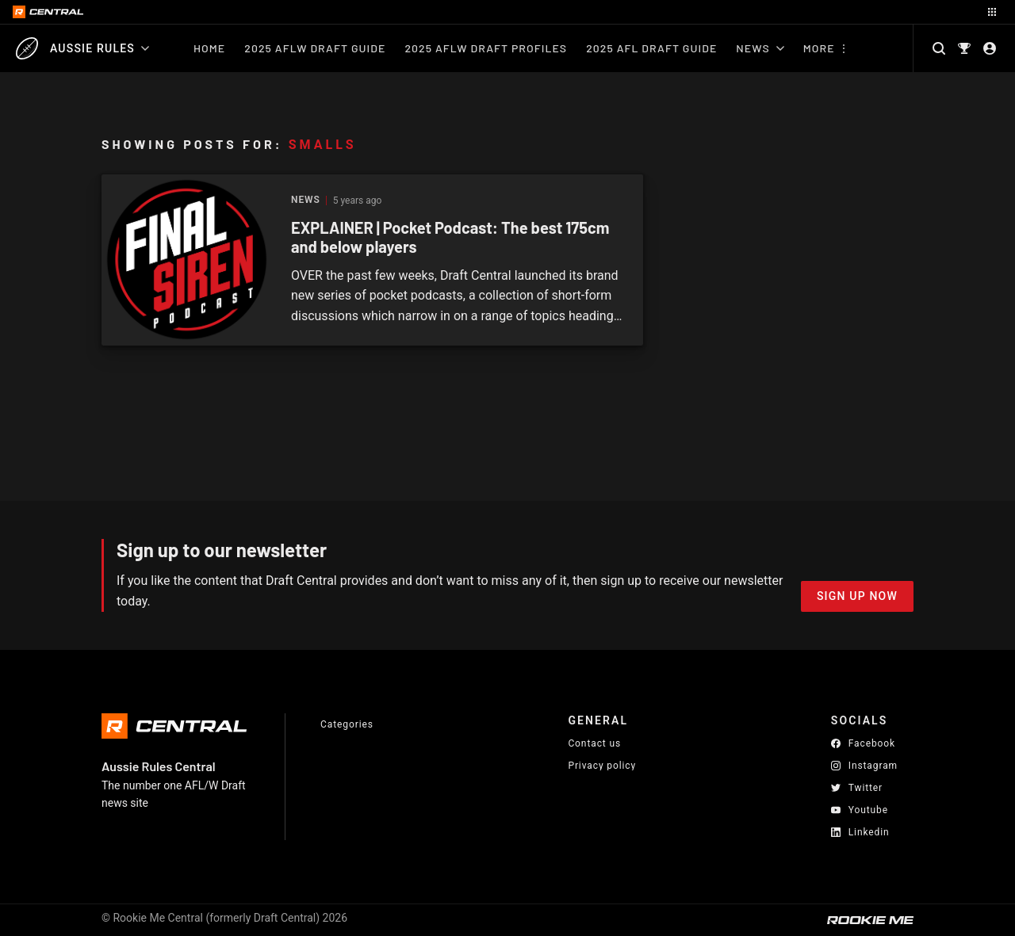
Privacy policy (602, 765)
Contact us (594, 743)
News (759, 48)
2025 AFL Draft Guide (651, 48)
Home (209, 48)
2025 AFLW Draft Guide (314, 48)
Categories (346, 724)
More (819, 48)
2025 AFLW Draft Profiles (485, 48)
